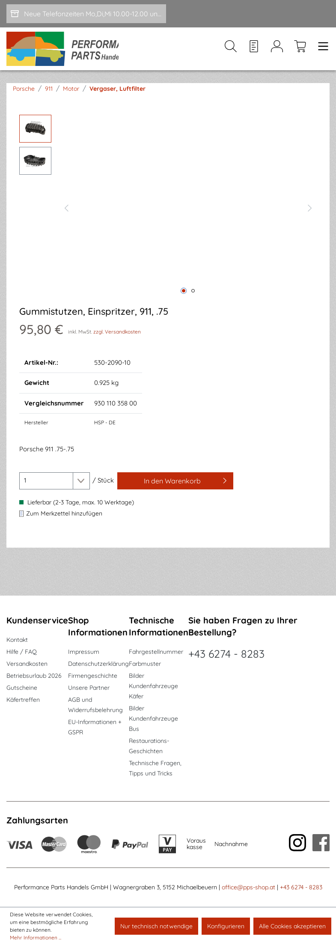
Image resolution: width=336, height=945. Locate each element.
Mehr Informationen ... (35, 937)
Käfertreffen (23, 700)
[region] (168, 212)
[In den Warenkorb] (175, 486)
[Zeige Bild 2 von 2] (193, 296)
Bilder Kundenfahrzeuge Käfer (153, 686)
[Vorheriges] (66, 212)
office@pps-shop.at (248, 887)
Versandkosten (27, 664)
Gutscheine (21, 688)
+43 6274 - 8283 (226, 653)
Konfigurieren (225, 926)
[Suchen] (230, 52)
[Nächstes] (309, 212)
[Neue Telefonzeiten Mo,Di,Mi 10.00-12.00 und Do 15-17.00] (86, 13)
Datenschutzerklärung (98, 664)
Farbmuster (145, 664)
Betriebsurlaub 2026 (34, 676)
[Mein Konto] (276, 52)
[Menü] (321, 52)
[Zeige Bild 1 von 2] (183, 296)
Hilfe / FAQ (21, 652)
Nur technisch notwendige (156, 926)
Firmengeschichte (92, 676)
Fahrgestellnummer (156, 652)
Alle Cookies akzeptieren (292, 926)
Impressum (83, 652)
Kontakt (17, 640)
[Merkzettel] (253, 52)
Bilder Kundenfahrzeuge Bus (153, 718)
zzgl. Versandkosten (117, 337)
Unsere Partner (89, 688)
